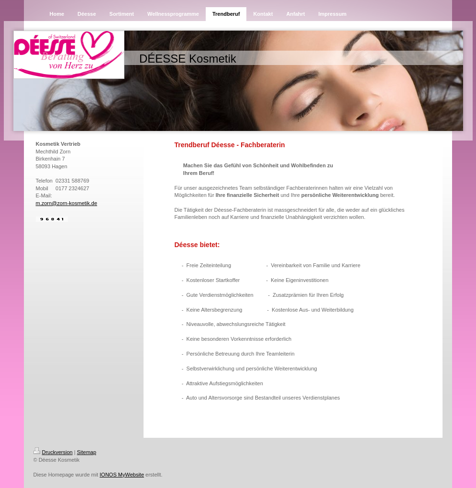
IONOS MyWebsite (122, 474)
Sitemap (86, 452)
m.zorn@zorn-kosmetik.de (67, 203)
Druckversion (53, 452)
